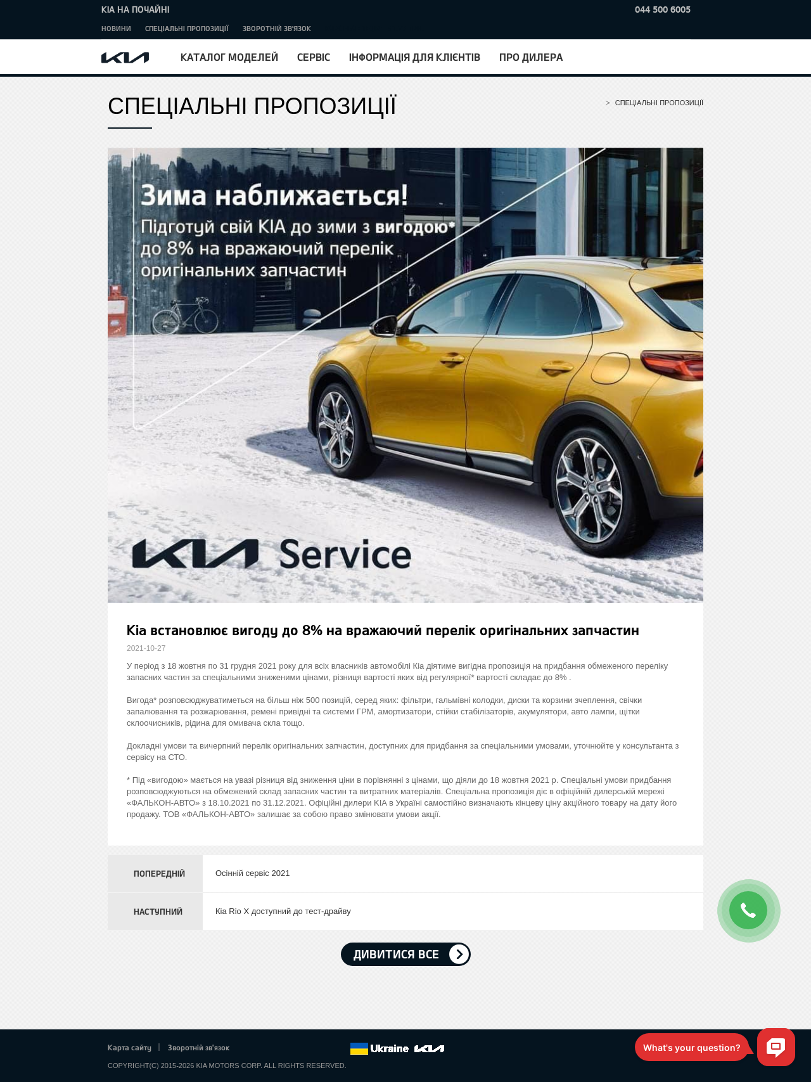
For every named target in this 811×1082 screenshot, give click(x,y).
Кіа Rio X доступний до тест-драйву (283, 911)
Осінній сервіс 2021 (252, 873)
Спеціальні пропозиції (187, 28)
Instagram (322, 1049)
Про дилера (531, 57)
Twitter (270, 1049)
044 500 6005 (663, 9)
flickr (340, 1049)
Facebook (252, 1049)
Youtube (305, 1049)
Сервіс (313, 57)
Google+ (287, 1049)
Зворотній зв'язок (277, 28)
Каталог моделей (229, 57)
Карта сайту (129, 1047)
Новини (116, 28)
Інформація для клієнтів (414, 57)
